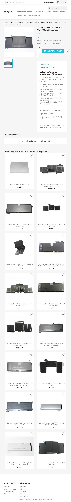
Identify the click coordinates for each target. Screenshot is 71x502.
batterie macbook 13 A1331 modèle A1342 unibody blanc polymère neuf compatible (51, 265)
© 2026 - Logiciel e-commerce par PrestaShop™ (35, 500)
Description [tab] (45, 64)
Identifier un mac (25, 494)
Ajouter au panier (53, 51)
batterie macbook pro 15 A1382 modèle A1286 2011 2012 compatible (51, 305)
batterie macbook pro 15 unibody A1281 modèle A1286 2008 (51, 424)
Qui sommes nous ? (10, 489)
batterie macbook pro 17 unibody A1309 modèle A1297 (19, 225)
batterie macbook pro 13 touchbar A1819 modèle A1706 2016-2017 (19, 344)
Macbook (23, 491)
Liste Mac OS (24, 496)
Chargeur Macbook (42, 12)
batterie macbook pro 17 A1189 (19, 184)
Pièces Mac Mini (34, 16)
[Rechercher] (57, 8)
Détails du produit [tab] (47, 67)
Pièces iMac (21, 16)
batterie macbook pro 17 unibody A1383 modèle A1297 (19, 424)
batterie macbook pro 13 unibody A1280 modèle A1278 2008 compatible (19, 464)
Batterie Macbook (24, 12)
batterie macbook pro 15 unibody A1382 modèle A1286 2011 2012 (51, 344)
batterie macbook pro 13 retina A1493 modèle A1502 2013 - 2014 (51, 185)
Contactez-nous (9, 491)
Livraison (6, 487)
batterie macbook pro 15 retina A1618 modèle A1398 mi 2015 (19, 305)
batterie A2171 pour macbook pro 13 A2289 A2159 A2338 (51, 225)
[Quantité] (39, 51)
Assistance (23, 487)
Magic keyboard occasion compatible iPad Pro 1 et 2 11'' (19, 265)
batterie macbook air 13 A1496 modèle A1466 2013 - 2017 (51, 464)
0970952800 (19, 2)
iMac (21, 489)
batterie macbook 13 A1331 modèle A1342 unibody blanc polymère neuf (19, 384)
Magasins (7, 494)
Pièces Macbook (59, 12)
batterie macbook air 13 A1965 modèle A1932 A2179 (51, 384)
